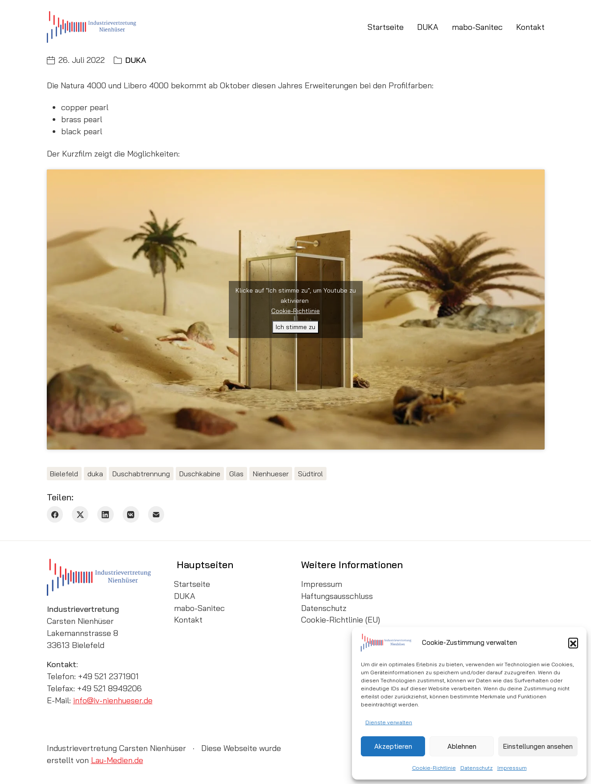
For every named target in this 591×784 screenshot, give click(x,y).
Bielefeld (64, 473)
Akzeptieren (393, 746)
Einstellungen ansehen (538, 746)
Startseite (192, 584)
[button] (573, 642)
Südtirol (310, 473)
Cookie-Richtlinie (434, 767)
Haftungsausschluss (337, 596)
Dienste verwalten (388, 722)
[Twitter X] (80, 514)
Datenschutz (476, 767)
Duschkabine (199, 473)
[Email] (156, 514)
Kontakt (188, 620)
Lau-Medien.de (117, 760)
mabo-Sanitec (199, 608)
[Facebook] (55, 514)
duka (95, 473)
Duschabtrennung (141, 473)
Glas (236, 473)
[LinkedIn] (105, 514)
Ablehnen (461, 746)
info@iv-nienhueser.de (113, 700)
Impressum (512, 767)
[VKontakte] (131, 514)
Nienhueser (271, 473)
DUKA (135, 60)
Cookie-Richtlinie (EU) (340, 620)
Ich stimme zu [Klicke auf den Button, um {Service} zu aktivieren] (295, 327)
